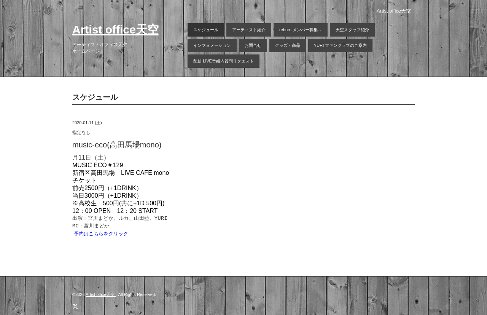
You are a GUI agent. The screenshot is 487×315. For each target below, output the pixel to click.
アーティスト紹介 (249, 29)
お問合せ (253, 45)
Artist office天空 (115, 29)
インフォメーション (212, 45)
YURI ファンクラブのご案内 (340, 45)
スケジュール (205, 29)
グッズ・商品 (287, 45)
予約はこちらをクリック (101, 234)
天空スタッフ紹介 (352, 29)
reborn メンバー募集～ (300, 29)
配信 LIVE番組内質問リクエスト (223, 61)
